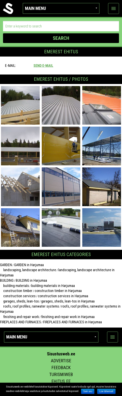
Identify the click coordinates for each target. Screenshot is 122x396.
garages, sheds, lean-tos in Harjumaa (68, 301)
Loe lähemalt (106, 391)
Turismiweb (61, 374)
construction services (18, 296)
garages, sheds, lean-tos (19, 301)
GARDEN (6, 265)
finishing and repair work (19, 317)
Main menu (61, 8)
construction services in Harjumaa (63, 296)
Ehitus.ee (61, 381)
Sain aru (87, 391)
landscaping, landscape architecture (28, 270)
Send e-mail (43, 65)
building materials (14, 286)
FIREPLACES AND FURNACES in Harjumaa (72, 322)
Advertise (61, 360)
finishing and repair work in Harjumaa (68, 317)
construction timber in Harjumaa (58, 291)
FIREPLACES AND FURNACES (20, 322)
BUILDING (7, 280)
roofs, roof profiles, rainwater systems (29, 306)
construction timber (16, 291)
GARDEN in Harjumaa (29, 265)
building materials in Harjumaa (53, 286)
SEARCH (61, 38)
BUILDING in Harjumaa (31, 280)
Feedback (61, 367)
